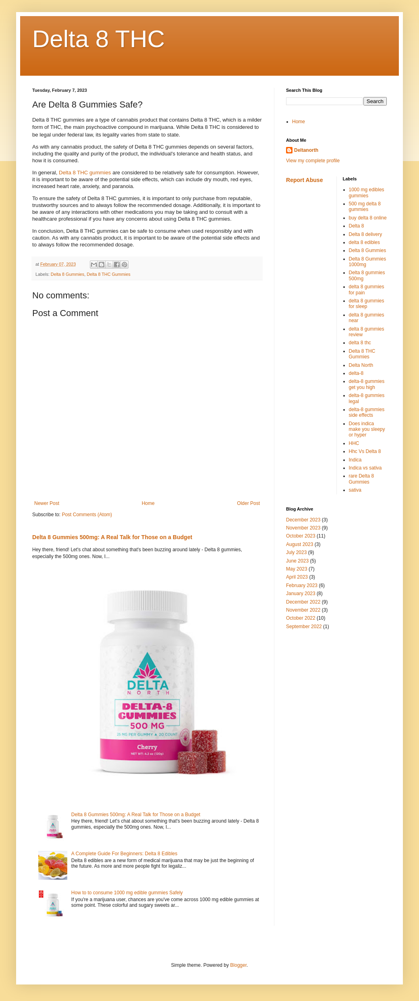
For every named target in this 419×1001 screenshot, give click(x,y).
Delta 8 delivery (365, 234)
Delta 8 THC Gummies (108, 274)
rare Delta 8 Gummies (361, 478)
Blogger (238, 965)
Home (148, 503)
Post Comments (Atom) (87, 514)
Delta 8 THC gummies (85, 173)
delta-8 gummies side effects (367, 412)
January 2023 (300, 593)
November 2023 (303, 528)
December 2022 (303, 602)
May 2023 (296, 569)
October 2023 (300, 536)
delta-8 (356, 373)
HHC (354, 443)
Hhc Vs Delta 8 (365, 451)
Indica (355, 460)
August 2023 (299, 544)
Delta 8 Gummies (67, 274)
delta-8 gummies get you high (367, 384)
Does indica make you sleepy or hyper (367, 429)
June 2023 (297, 561)
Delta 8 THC (98, 38)
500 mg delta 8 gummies (365, 206)
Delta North (361, 365)
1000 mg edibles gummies (366, 192)
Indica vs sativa (365, 468)
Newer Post (46, 503)
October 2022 (300, 618)
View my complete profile (313, 160)
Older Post (248, 503)
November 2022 (303, 610)
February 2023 (301, 585)
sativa (355, 490)
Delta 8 (356, 226)
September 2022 (304, 626)
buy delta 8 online (368, 218)
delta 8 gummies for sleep (366, 303)
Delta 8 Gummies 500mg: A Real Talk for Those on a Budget (112, 537)
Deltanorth (306, 150)
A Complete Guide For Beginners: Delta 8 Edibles (124, 853)
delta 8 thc (360, 342)
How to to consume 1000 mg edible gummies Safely (127, 893)
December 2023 (303, 520)
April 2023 (297, 577)
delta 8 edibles (364, 242)
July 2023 (296, 552)
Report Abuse (304, 180)
